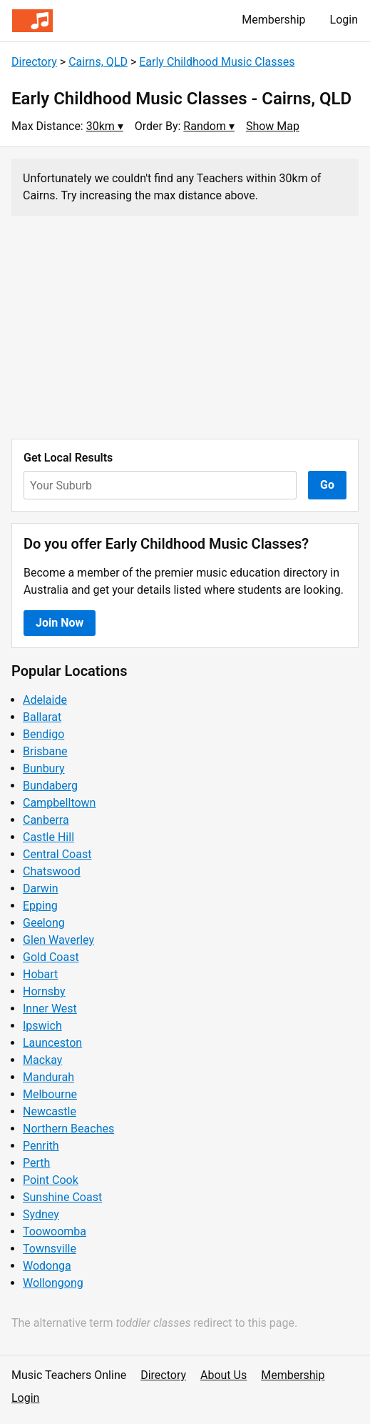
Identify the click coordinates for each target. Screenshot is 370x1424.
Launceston (52, 1043)
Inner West (50, 1008)
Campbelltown (59, 803)
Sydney (41, 1214)
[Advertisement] (185, 327)
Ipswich (42, 1025)
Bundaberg (50, 785)
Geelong (44, 923)
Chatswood (52, 871)
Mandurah (48, 1077)
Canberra (46, 820)
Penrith (41, 1145)
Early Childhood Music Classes (216, 62)
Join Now (59, 622)
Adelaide (45, 700)
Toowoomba (54, 1231)
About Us (223, 1375)
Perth (36, 1163)
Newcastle (49, 1111)
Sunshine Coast (62, 1197)
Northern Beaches (68, 1128)
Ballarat (42, 717)
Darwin (40, 888)
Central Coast (57, 854)
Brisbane (45, 751)
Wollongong (53, 1283)
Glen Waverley (58, 940)
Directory (34, 62)
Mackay (42, 1060)
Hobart (40, 974)
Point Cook (50, 1180)
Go (327, 485)
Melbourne (50, 1094)
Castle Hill (48, 837)
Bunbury (44, 768)
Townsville (49, 1248)
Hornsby (44, 991)
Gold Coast (51, 957)
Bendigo (43, 734)
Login (344, 19)
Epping (40, 905)
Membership (273, 19)
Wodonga (47, 1266)
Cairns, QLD (98, 62)
